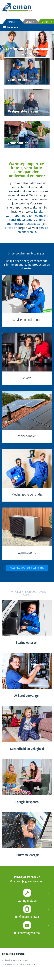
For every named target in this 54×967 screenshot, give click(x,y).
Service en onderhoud (16, 960)
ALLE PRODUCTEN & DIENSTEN (27, 567)
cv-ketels (36, 211)
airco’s (9, 228)
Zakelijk (30, 22)
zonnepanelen (38, 215)
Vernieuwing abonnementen (20, 964)
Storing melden (27, 895)
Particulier (13, 22)
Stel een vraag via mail (27, 927)
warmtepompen (16, 215)
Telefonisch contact (27, 911)
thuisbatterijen (36, 224)
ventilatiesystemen (21, 220)
